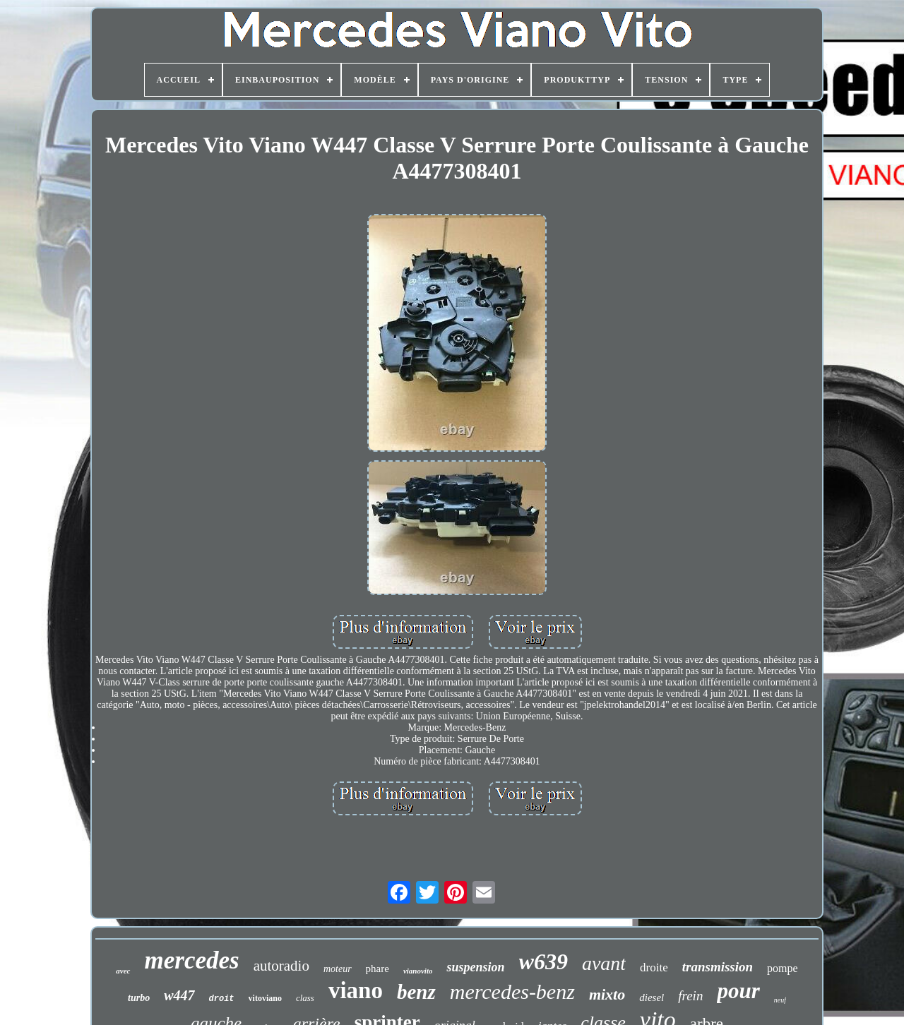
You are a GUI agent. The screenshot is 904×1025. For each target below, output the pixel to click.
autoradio (281, 965)
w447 (179, 995)
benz (416, 992)
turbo (139, 998)
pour (738, 990)
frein (690, 995)
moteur (337, 969)
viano (355, 990)
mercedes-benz (512, 991)
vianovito (418, 970)
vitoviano (265, 998)
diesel (651, 997)
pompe (782, 968)
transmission (717, 966)
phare (377, 968)
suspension (475, 967)
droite (654, 967)
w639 (543, 961)
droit (221, 999)
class (305, 998)
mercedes (192, 960)
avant (604, 963)
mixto (607, 994)
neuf (780, 1000)
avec (123, 970)
